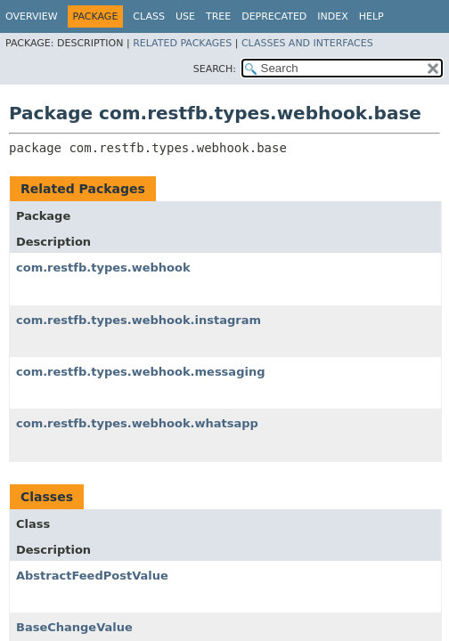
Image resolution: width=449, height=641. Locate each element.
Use (185, 16)
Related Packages (182, 43)
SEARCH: (214, 69)
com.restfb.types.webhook (103, 267)
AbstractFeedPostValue (92, 575)
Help (371, 16)
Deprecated (273, 16)
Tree (218, 16)
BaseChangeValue (74, 627)
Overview (31, 16)
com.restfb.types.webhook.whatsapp (137, 423)
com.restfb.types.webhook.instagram (138, 320)
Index (332, 16)
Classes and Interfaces (307, 43)
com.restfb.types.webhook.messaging (140, 371)
